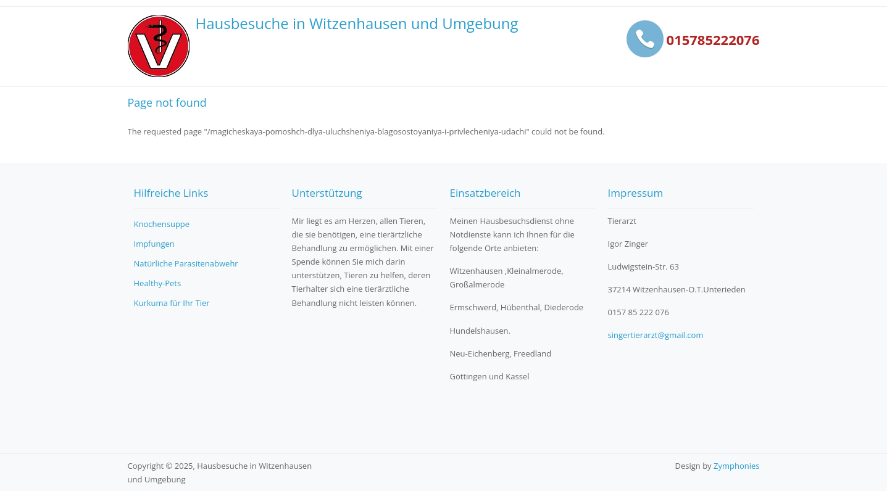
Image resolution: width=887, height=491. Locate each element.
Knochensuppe (162, 223)
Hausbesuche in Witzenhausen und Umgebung (357, 23)
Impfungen (154, 243)
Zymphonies (736, 465)
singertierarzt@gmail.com (656, 334)
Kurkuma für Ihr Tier (172, 302)
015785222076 (713, 39)
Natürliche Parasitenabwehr (186, 263)
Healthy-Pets (157, 283)
